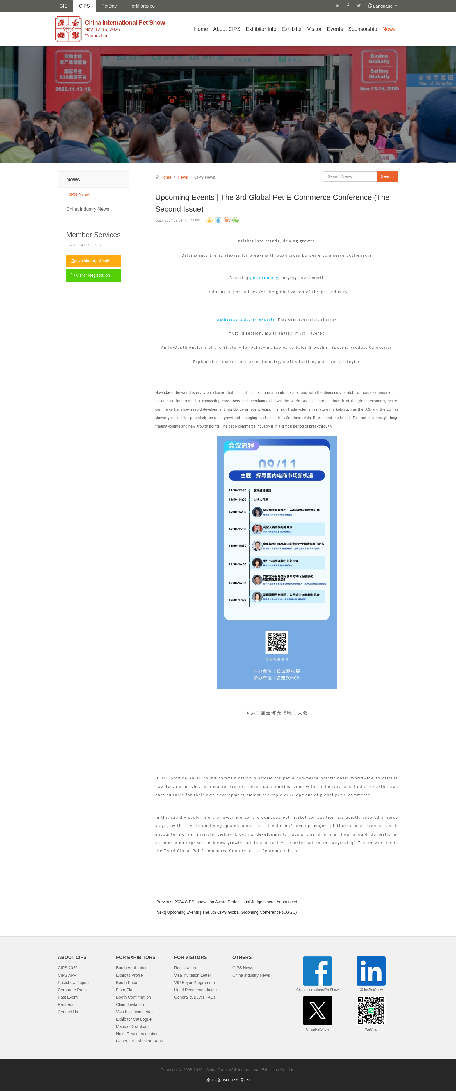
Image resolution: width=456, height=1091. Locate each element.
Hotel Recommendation (137, 1033)
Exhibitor (292, 29)
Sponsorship (362, 29)
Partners (65, 1004)
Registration (185, 967)
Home (201, 29)
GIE (63, 5)
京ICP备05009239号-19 (228, 1080)
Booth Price (126, 982)
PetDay (109, 5)
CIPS (84, 5)
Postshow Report (73, 982)
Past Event (68, 997)
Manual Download (132, 1026)
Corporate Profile (73, 990)
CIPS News (78, 194)
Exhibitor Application (92, 261)
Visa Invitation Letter (134, 1012)
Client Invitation (130, 1004)
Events (335, 29)
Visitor (314, 29)
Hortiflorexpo (141, 5)
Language (385, 5)
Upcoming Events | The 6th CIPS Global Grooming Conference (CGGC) (232, 912)
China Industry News (87, 209)
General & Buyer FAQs (194, 997)
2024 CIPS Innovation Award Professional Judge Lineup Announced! (236, 901)
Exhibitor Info (261, 29)
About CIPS (227, 29)
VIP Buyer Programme (194, 982)
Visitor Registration (90, 275)
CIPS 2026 (68, 967)
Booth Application (131, 967)
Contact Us (68, 1012)
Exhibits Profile (129, 975)
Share (195, 220)
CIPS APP (67, 975)
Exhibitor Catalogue (134, 1019)
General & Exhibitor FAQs (139, 1041)
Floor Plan (125, 990)
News (389, 29)
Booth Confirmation (133, 997)
